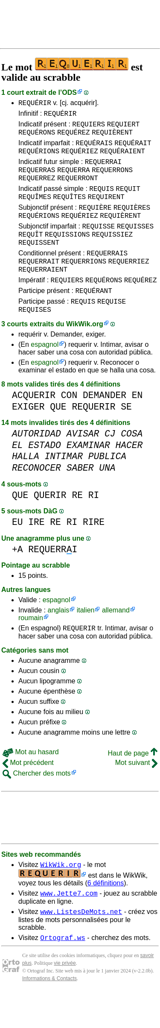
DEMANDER (104, 425)
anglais (58, 639)
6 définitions (105, 915)
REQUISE (111, 329)
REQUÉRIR (34, 103)
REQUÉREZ (73, 137)
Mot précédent (28, 793)
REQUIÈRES (131, 222)
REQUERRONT (77, 189)
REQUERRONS (112, 180)
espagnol (44, 374)
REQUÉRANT (93, 317)
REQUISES (34, 338)
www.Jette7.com (68, 926)
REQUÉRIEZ (79, 158)
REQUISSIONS (67, 253)
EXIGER (28, 436)
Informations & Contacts (49, 1014)
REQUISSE (98, 244)
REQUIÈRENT (112, 137)
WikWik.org (84, 353)
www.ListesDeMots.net (81, 946)
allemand (116, 639)
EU (17, 551)
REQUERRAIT (38, 284)
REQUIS (101, 201)
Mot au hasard (31, 782)
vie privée (65, 999)
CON (69, 425)
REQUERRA (73, 180)
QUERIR (50, 524)
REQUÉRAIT (132, 149)
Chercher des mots (37, 804)
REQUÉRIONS (38, 158)
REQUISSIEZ (112, 253)
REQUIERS (88, 127)
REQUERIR (93, 436)
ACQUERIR (33, 425)
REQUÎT (30, 253)
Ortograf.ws (62, 973)
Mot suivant (136, 793)
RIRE (94, 551)
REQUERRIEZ (128, 284)
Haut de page (132, 784)
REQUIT (128, 201)
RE (77, 524)
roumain (30, 647)
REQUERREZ (36, 189)
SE (126, 436)
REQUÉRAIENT (122, 158)
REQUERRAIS (107, 274)
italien (86, 639)
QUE (58, 436)
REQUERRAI (103, 170)
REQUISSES (135, 244)
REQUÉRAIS (94, 149)
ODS (69, 92)
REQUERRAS (36, 180)
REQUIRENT (106, 210)
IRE (36, 551)
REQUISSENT (38, 262)
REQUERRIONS (83, 284)
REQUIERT (123, 127)
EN (137, 425)
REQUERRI (52, 579)
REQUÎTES (69, 210)
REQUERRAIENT (42, 293)
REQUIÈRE (95, 222)
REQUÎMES (34, 210)
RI (93, 524)
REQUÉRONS (36, 137)
